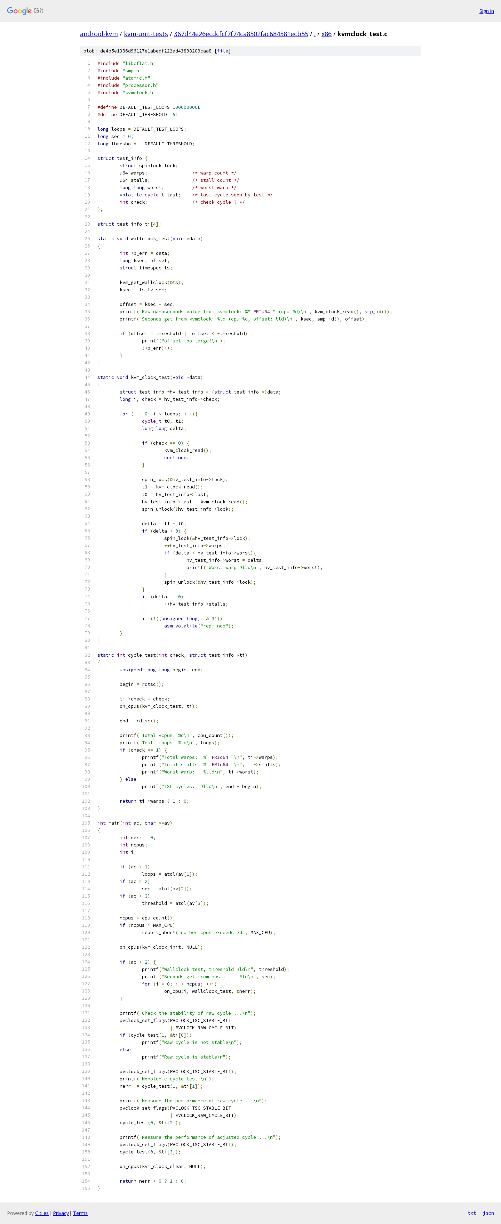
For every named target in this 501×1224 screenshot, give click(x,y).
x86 (326, 34)
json (488, 1213)
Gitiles (42, 1213)
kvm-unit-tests (146, 34)
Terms (80, 1213)
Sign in (486, 11)
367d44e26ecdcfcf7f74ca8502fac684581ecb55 (241, 34)
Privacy (61, 1213)
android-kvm (99, 34)
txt (472, 1213)
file (222, 51)
